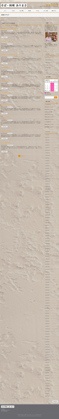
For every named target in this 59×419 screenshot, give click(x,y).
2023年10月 (47, 217)
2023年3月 (47, 235)
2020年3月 (47, 321)
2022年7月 (47, 256)
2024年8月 (47, 191)
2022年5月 (47, 261)
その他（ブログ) (48, 65)
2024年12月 (47, 181)
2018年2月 (47, 372)
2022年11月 (47, 246)
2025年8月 (47, 160)
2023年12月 (47, 212)
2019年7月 (47, 334)
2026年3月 (47, 142)
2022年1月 (47, 271)
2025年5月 (47, 168)
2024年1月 (47, 209)
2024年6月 (47, 196)
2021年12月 (47, 274)
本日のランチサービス (49, 57)
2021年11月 (47, 277)
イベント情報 (47, 67)
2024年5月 (47, 199)
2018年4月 (47, 370)
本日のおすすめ (10, 83)
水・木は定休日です (48, 104)
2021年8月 (47, 284)
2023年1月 (47, 240)
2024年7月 (47, 194)
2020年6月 (47, 313)
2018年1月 (47, 375)
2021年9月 (47, 282)
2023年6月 (47, 227)
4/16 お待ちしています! (6, 130)
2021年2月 (47, 300)
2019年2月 (47, 344)
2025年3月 (47, 173)
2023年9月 (47, 220)
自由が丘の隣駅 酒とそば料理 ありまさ (28, 414)
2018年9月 (47, 357)
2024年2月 (47, 207)
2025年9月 (47, 158)
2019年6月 (47, 336)
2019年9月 (47, 331)
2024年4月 (47, 202)
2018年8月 (47, 359)
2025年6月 (47, 165)
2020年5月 (47, 315)
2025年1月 (47, 178)
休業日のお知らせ (10, 30)
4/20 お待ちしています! (6, 80)
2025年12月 (47, 150)
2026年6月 (47, 134)
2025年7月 (47, 163)
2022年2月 (47, 269)
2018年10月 (47, 354)
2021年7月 (47, 287)
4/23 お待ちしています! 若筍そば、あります (10, 54)
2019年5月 (47, 339)
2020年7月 (47, 310)
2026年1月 (47, 147)
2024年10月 (47, 186)
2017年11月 (47, 380)
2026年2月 (47, 145)
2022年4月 (47, 264)
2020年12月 (47, 305)
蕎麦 (46, 70)
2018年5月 (47, 367)
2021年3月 (47, 297)
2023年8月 (47, 222)
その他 (46, 72)
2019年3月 (47, 341)
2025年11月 (47, 152)
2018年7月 (47, 362)
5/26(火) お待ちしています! (49, 124)
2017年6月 (47, 393)
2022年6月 (47, 258)
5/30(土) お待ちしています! (49, 116)
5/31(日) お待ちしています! (49, 114)
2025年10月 (47, 155)
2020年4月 (47, 318)
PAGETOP (55, 401)
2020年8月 (47, 308)
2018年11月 (47, 352)
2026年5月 (47, 137)
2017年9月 (47, 385)
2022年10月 (47, 248)
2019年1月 (47, 346)
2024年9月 (47, 189)
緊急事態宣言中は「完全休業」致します (9, 28)
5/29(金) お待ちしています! (49, 119)
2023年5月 (47, 230)
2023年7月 (47, 225)
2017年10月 (47, 383)
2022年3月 (47, 266)
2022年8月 (47, 253)
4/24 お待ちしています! (6, 41)
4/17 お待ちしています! (6, 117)
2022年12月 (47, 243)
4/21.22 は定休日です (5, 67)
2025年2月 (47, 176)
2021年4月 (47, 295)
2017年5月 (47, 396)
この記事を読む (4, 37)
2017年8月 (47, 388)
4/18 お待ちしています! (6, 104)
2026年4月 (47, 139)
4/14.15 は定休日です (5, 142)
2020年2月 (47, 323)
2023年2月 (47, 238)
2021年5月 (47, 292)
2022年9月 (47, 251)
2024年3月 (47, 204)
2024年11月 (47, 183)
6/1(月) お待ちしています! (49, 109)
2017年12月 (47, 378)
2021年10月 (47, 279)
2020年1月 (47, 326)
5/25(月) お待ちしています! (49, 126)
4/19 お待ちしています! (6, 92)
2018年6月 (47, 365)
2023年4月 (47, 233)
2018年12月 (47, 349)
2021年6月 (47, 290)
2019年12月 (47, 328)
